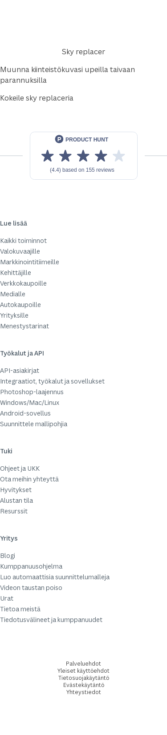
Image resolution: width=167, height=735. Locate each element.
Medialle (12, 294)
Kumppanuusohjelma (31, 566)
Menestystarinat (24, 326)
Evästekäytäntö (83, 685)
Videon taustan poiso (31, 587)
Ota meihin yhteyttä (29, 479)
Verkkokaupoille (23, 283)
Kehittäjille (15, 272)
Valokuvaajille (20, 251)
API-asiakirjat (19, 370)
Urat (6, 598)
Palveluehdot (83, 663)
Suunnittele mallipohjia (33, 424)
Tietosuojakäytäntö (83, 678)
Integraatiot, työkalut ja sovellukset (52, 381)
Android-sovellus (25, 413)
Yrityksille (14, 315)
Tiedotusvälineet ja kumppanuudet (51, 619)
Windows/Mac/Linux (29, 402)
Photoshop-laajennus (32, 392)
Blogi (7, 555)
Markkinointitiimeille (29, 262)
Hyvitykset (16, 489)
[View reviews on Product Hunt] (84, 156)
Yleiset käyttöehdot (83, 670)
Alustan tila (16, 500)
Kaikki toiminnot (23, 240)
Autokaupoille (20, 304)
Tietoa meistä (20, 609)
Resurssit (14, 511)
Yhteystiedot (83, 692)
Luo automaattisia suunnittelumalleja (55, 577)
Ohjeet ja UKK (20, 468)
